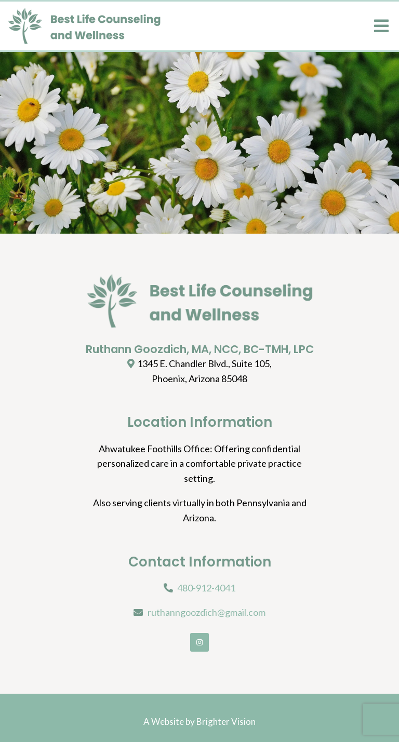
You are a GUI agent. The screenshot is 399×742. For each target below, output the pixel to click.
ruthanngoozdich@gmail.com (206, 612)
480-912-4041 (206, 587)
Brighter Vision (226, 721)
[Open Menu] (381, 26)
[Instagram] (199, 642)
